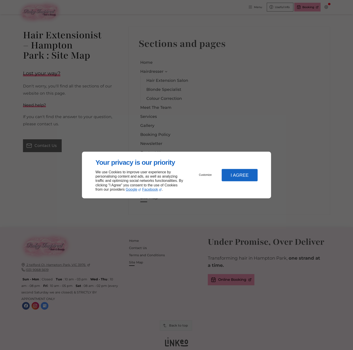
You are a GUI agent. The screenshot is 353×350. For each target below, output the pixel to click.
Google (131, 189)
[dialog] (176, 175)
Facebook (150, 189)
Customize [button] (205, 174)
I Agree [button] (240, 175)
